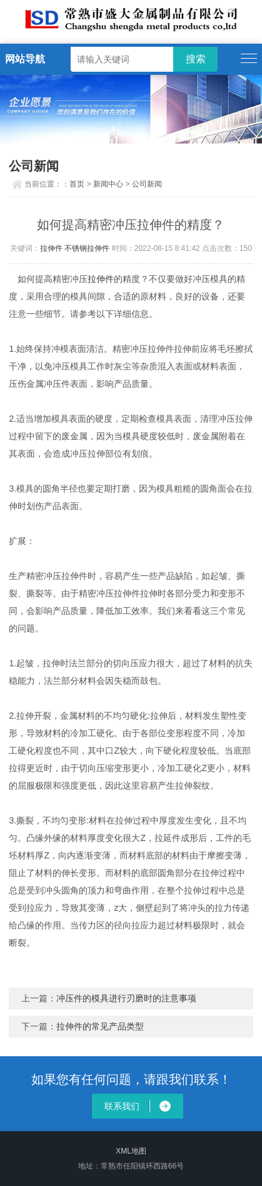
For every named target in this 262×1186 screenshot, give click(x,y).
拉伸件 (51, 248)
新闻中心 (108, 184)
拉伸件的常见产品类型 (100, 1026)
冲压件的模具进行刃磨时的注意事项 (126, 998)
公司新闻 (147, 184)
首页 (76, 184)
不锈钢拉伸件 (86, 248)
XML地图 (131, 1151)
